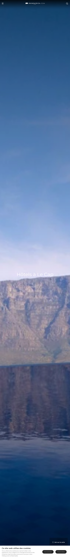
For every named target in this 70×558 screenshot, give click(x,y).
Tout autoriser (48, 551)
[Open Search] (67, 3)
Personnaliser (61, 551)
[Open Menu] (2, 3)
